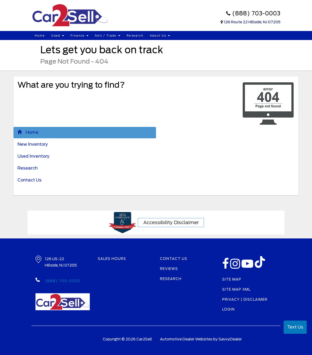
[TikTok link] (260, 264)
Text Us (295, 327)
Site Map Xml (236, 289)
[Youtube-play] (248, 267)
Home (40, 35)
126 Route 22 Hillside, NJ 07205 (252, 22)
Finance (79, 35)
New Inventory (32, 144)
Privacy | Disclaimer (245, 299)
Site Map (231, 279)
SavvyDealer (230, 339)
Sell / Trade (107, 35)
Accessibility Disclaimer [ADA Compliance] (171, 222)
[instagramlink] (236, 267)
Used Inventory (33, 156)
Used (57, 35)
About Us (160, 35)
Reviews (169, 269)
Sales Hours (112, 259)
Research (135, 35)
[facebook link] (226, 267)
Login (228, 309)
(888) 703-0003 (253, 13)
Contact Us (29, 180)
